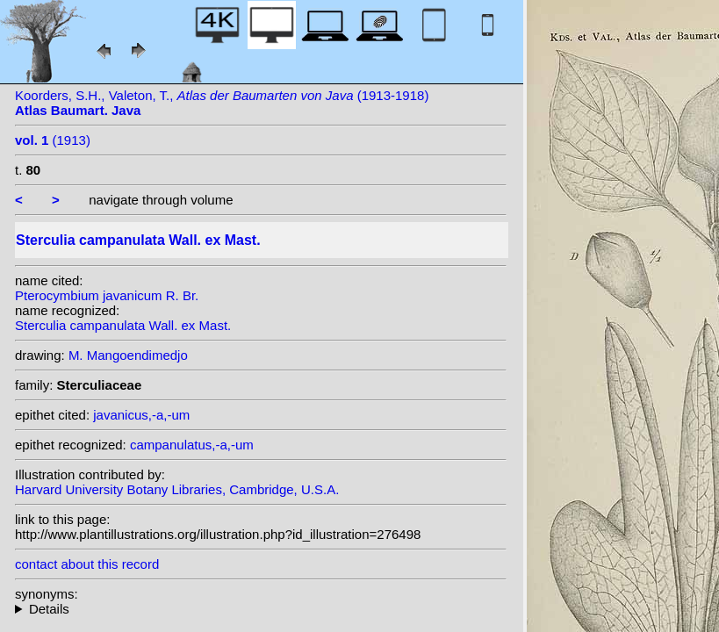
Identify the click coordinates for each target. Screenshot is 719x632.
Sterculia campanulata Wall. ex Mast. (123, 325)
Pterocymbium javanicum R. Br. (106, 295)
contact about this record (87, 564)
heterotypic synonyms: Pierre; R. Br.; (261, 608)
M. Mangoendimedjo (128, 355)
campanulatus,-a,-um (192, 444)
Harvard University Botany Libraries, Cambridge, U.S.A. (177, 489)
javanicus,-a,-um (141, 414)
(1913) (52, 140)
